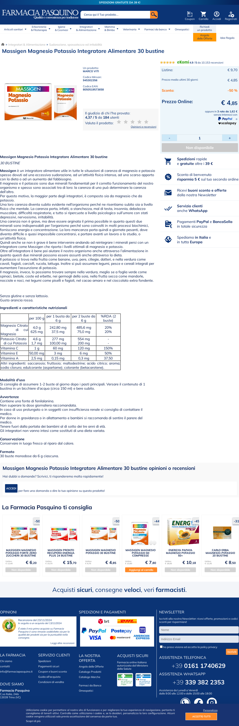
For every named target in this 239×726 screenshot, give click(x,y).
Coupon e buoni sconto (52, 671)
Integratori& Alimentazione (86, 28)
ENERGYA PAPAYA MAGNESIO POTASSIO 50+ (180, 552)
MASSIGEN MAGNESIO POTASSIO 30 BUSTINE (101, 551)
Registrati (231, 19)
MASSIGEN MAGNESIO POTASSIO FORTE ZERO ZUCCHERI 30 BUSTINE (21, 552)
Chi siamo (6, 661)
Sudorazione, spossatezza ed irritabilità (75, 44)
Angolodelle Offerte (204, 37)
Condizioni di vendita (51, 682)
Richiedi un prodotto (204, 28)
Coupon (190, 19)
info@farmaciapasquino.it (16, 671)
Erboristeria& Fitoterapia (39, 28)
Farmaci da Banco (90, 685)
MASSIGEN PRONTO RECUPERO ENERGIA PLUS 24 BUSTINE (60, 552)
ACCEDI (11, 488)
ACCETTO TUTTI (201, 716)
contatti (5, 666)
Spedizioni (44, 661)
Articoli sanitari (13, 29)
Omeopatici (182, 29)
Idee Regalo (227, 37)
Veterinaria (129, 29)
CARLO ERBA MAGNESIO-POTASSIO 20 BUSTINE (220, 552)
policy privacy (208, 647)
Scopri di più (33, 721)
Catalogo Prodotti (90, 671)
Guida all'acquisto (49, 676)
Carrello (203, 19)
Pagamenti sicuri (48, 666)
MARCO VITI (91, 71)
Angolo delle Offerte (91, 666)
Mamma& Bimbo (109, 28)
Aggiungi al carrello (141, 569)
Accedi (216, 19)
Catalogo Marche (89, 677)
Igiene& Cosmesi (61, 28)
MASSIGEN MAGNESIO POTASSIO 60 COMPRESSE (141, 552)
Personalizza (210, 710)
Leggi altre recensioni (62, 643)
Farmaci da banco (155, 29)
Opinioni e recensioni (143, 126)
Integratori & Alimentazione (26, 44)
